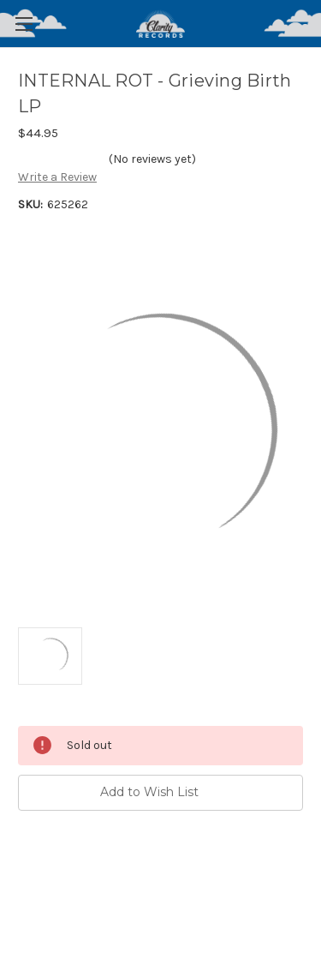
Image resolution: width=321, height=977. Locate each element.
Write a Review (57, 177)
